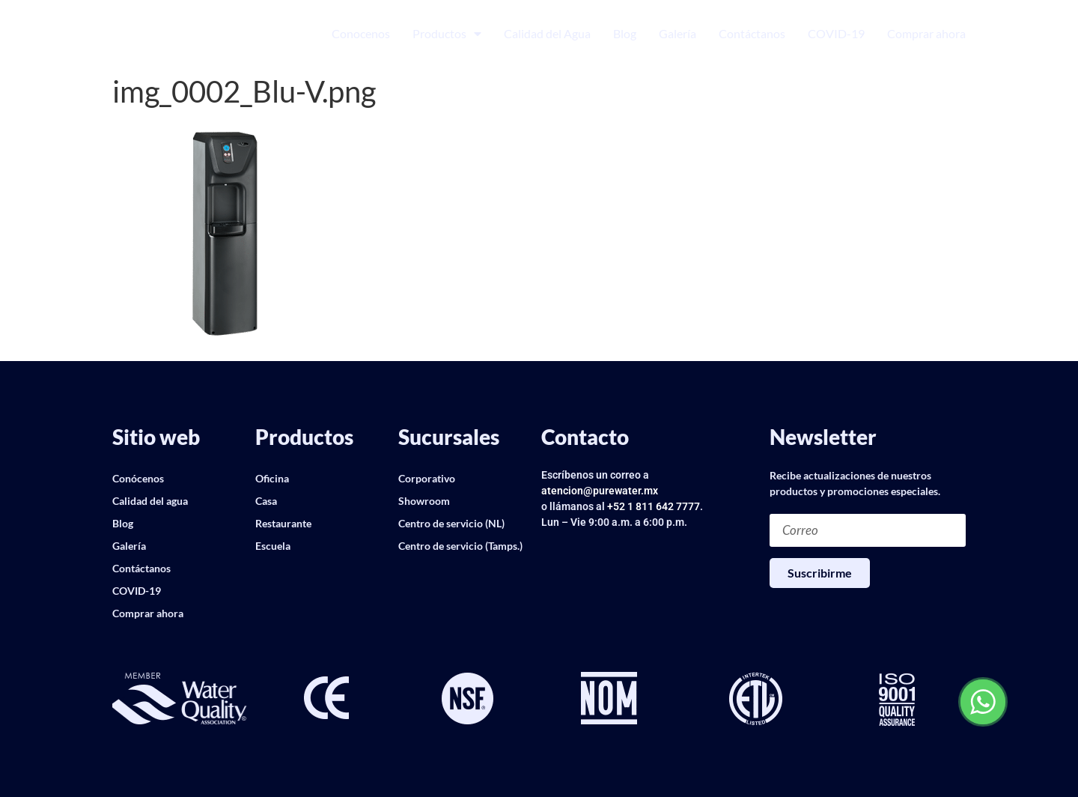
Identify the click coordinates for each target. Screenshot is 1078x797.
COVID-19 (836, 33)
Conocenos (361, 33)
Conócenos (138, 478)
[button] (123, 699)
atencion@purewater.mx (599, 491)
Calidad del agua (150, 500)
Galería (677, 33)
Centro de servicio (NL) (451, 523)
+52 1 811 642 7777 (653, 506)
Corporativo (426, 478)
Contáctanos (752, 33)
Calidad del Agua (547, 33)
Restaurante (283, 523)
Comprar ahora (926, 33)
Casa (266, 500)
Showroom (424, 500)
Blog (624, 33)
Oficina (272, 478)
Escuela (272, 545)
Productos (446, 33)
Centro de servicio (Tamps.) (460, 545)
